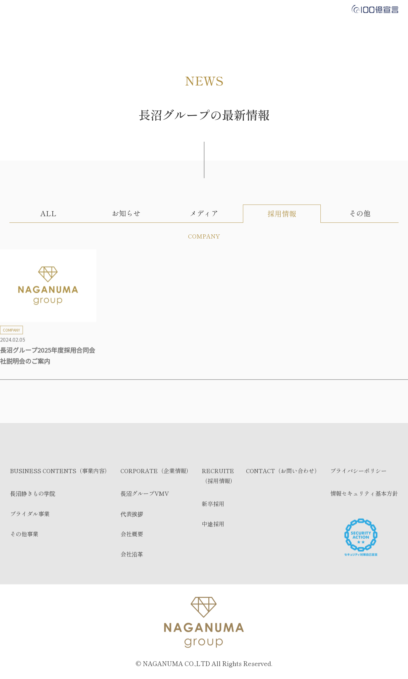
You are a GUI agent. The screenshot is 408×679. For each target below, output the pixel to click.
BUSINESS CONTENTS (111, 9)
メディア (204, 213)
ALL (48, 213)
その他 (360, 213)
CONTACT (249, 9)
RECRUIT (210, 9)
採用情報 (281, 213)
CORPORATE (168, 9)
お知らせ (126, 213)
